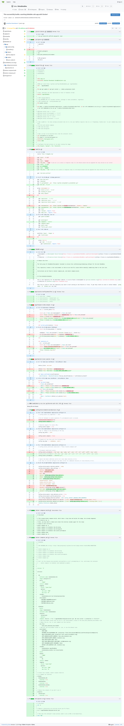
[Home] (3, 2)
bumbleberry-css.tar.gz (39, 403)
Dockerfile (39, 65)
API (121, 724)
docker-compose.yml (42, 537)
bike (15, 6)
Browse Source (115, 14)
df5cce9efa (103, 23)
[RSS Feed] (82, 6)
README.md (39, 249)
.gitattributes (39, 31)
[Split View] (116, 28)
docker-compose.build (42, 510)
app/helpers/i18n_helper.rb (43, 305)
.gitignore (38, 39)
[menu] (119, 28)
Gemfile (38, 149)
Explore (9, 2)
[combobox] (112, 28)
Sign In (119, 2)
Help (14, 2)
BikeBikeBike (22, 6)
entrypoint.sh (39, 698)
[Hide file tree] (3, 28)
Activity (63, 9)
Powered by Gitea (6, 724)
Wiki (57, 9)
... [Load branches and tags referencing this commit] (4, 19)
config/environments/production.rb (47, 410)
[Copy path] (45, 32)
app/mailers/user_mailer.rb (43, 359)
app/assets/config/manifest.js (44, 291)
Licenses (117, 724)
